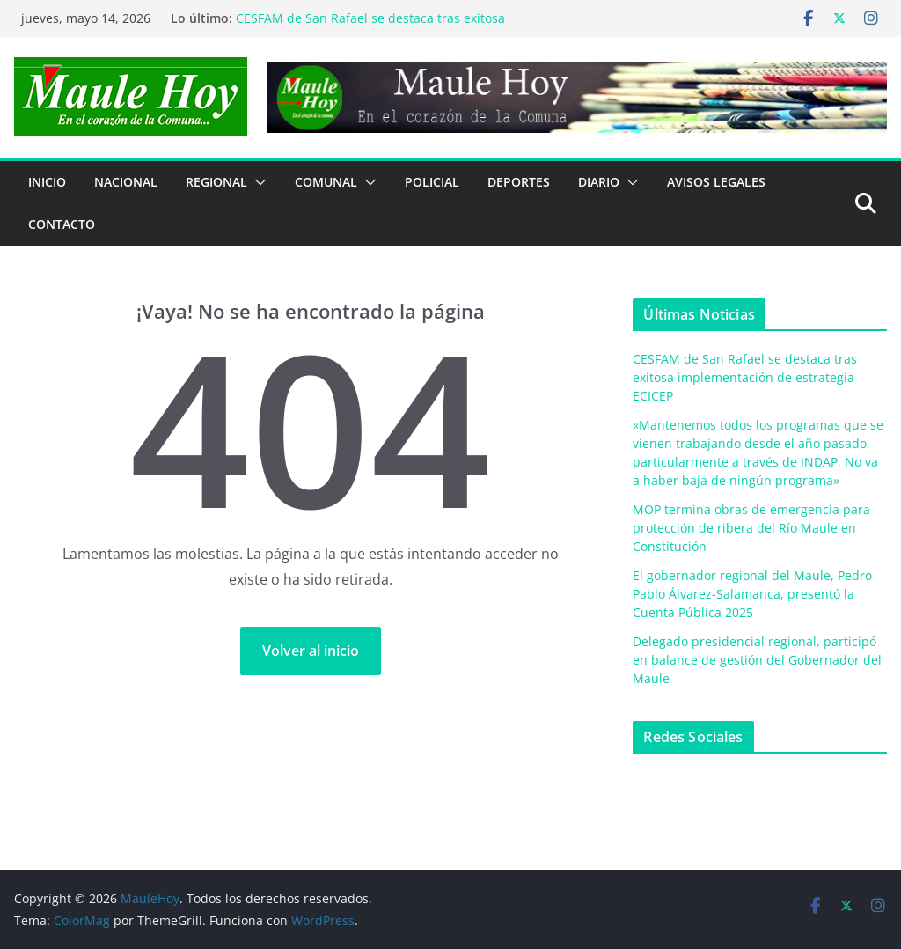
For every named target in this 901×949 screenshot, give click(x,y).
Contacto (61, 224)
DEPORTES (518, 181)
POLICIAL (432, 181)
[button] (257, 182)
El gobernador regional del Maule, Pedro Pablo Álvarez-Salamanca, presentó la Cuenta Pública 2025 (752, 594)
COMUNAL (326, 181)
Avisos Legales (716, 181)
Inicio (47, 181)
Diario (598, 181)
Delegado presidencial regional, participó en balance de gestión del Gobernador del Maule (757, 660)
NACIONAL (125, 181)
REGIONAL (216, 181)
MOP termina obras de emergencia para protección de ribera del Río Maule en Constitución (751, 528)
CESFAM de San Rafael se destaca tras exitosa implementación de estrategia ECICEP (370, 27)
